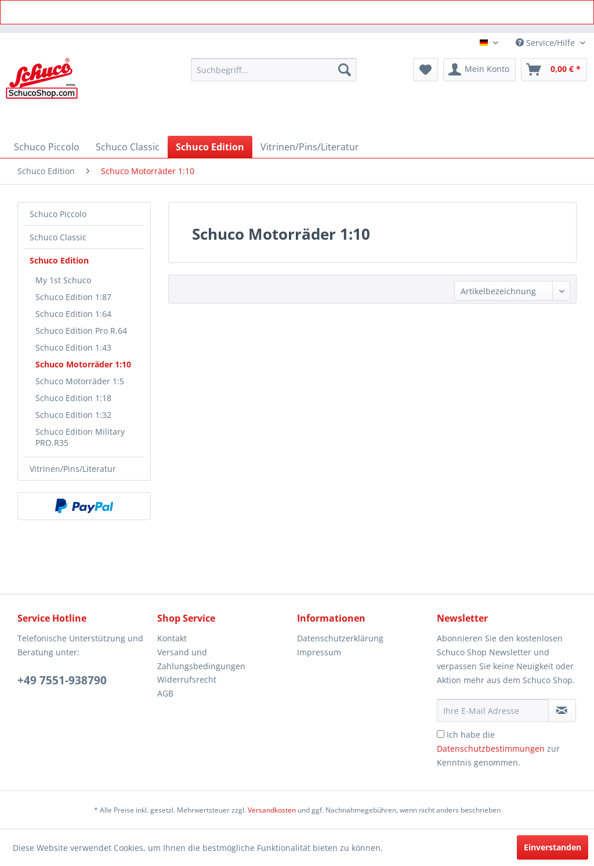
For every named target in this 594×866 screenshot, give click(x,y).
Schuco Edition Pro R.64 (81, 330)
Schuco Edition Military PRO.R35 (80, 437)
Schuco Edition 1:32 (73, 414)
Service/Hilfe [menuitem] (546, 42)
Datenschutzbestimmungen (491, 748)
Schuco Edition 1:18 (73, 397)
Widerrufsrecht (186, 679)
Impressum (319, 652)
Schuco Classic (58, 237)
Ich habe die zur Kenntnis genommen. (498, 748)
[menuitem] (274, 69)
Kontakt (172, 638)
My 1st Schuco (63, 280)
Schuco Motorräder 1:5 (79, 381)
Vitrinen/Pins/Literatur (73, 468)
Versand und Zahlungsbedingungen (201, 659)
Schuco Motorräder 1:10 (83, 364)
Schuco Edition (59, 260)
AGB (165, 693)
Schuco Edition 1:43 (73, 347)
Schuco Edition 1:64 (73, 313)
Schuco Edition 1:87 (73, 296)
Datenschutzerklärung (340, 638)
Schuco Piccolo (58, 213)
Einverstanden (552, 847)
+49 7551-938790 (62, 680)
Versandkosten (272, 810)
